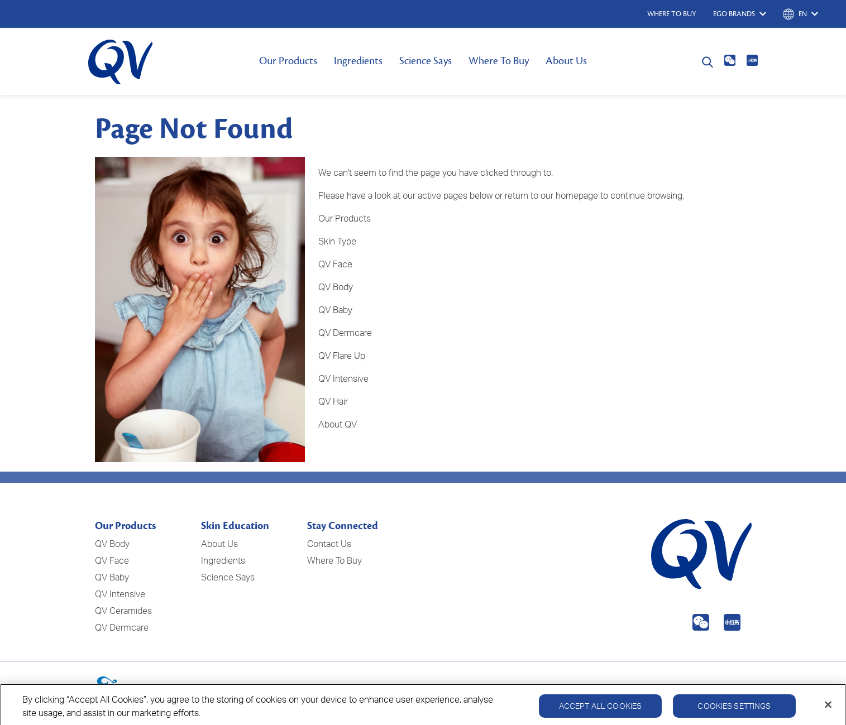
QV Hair (333, 401)
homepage (577, 195)
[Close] (828, 712)
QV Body (335, 286)
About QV (337, 424)
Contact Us (329, 543)
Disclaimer (738, 690)
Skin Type (337, 241)
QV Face (335, 264)
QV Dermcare (345, 332)
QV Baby (112, 577)
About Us (566, 61)
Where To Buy (499, 61)
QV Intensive (343, 378)
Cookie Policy (680, 690)
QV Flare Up (341, 355)
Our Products (288, 61)
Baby (342, 309)
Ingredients (358, 61)
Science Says (425, 61)
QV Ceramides (123, 610)
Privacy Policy (616, 690)
